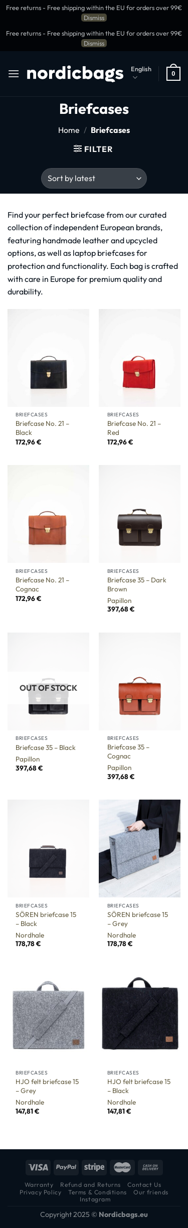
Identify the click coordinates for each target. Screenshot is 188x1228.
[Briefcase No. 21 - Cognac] (48, 514)
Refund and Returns (90, 1184)
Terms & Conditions (97, 1192)
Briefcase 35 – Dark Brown (136, 584)
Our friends (150, 1192)
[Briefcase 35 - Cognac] (139, 681)
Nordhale (30, 935)
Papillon (119, 600)
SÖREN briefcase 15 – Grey (137, 919)
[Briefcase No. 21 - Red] (139, 358)
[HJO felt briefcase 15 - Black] (139, 1016)
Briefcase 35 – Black (46, 747)
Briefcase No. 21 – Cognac (42, 584)
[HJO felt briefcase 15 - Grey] (48, 1016)
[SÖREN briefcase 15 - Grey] (139, 848)
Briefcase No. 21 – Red (134, 428)
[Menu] (14, 73)
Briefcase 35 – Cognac (128, 751)
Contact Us (144, 1184)
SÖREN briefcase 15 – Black (46, 919)
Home (69, 130)
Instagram (95, 1199)
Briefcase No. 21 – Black (42, 428)
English (141, 73)
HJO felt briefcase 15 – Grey (47, 1086)
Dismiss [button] (94, 18)
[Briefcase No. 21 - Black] (48, 358)
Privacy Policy (41, 1192)
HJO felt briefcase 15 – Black (138, 1086)
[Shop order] (94, 178)
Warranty (39, 1184)
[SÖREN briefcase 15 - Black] (48, 848)
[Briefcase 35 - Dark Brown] (139, 514)
